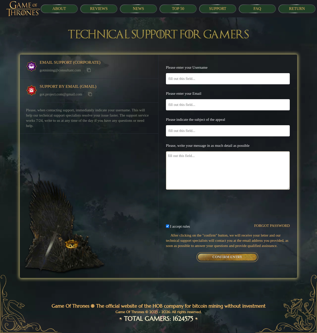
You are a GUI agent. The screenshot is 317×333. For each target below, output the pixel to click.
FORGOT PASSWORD (272, 226)
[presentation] (227, 203)
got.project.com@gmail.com (61, 94)
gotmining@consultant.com (60, 70)
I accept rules (180, 226)
